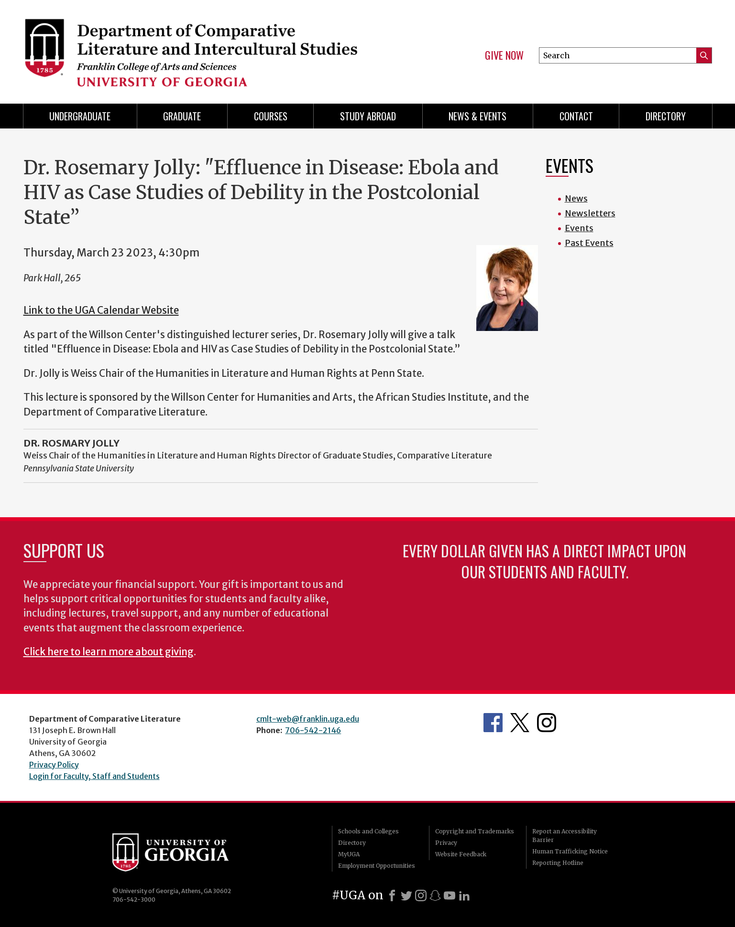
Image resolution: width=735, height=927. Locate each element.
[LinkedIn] (464, 895)
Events (579, 228)
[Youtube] (449, 895)
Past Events (589, 242)
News (576, 198)
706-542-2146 (313, 730)
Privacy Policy (54, 764)
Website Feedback (460, 854)
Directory (666, 116)
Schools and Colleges (368, 831)
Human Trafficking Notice (570, 851)
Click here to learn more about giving (108, 652)
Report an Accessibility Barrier (564, 835)
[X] (406, 895)
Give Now (504, 55)
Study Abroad (368, 116)
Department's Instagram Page (546, 722)
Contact (576, 116)
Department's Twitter (519, 722)
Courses (270, 116)
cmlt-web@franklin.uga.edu (307, 719)
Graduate (182, 116)
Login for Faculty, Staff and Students (94, 776)
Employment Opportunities (376, 865)
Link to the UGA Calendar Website (101, 310)
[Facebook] (392, 895)
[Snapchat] (435, 895)
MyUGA (349, 854)
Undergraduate (79, 116)
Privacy (446, 842)
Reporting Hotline (557, 862)
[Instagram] (421, 895)
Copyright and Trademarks (474, 831)
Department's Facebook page (493, 722)
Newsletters (590, 213)
